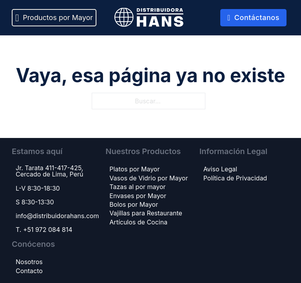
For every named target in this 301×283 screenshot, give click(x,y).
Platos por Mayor (134, 169)
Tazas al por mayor (137, 187)
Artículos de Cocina (138, 222)
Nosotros (29, 262)
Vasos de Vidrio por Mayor (148, 178)
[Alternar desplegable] (17, 18)
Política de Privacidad (235, 178)
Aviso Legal (220, 169)
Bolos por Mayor (133, 204)
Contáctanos (253, 17)
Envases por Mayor (137, 196)
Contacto (29, 271)
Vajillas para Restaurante (145, 213)
